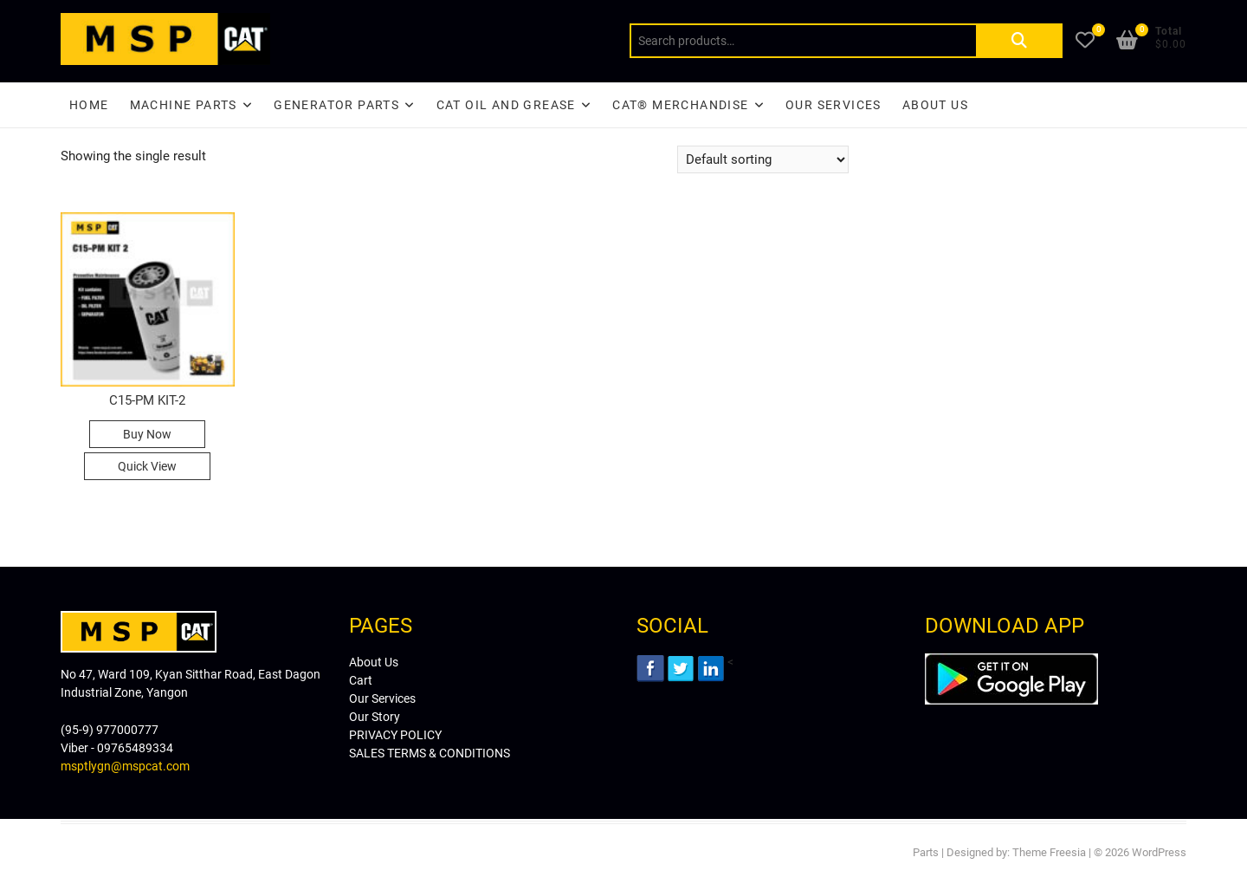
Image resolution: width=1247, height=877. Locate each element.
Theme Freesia (1049, 852)
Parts (926, 852)
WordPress (1159, 852)
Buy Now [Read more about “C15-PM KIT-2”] (147, 434)
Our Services (833, 105)
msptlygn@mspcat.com (125, 766)
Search (1019, 40)
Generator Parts (336, 105)
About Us (935, 105)
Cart (360, 680)
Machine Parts (183, 105)
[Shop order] (763, 159)
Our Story (374, 717)
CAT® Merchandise (680, 105)
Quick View (147, 466)
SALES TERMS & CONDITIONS (429, 753)
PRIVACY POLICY (395, 735)
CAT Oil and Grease (506, 105)
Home (89, 105)
